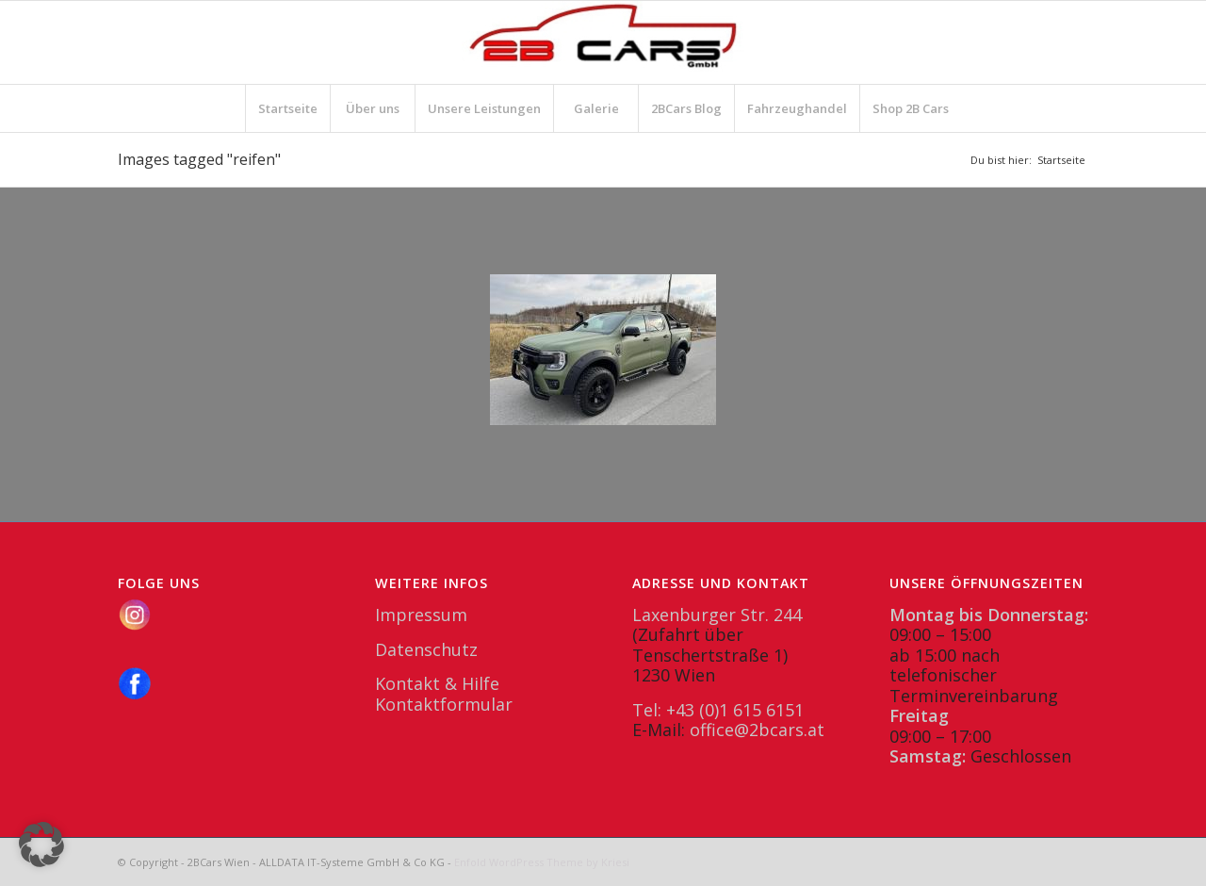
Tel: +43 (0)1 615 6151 (718, 709)
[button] (41, 844)
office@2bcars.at (757, 729)
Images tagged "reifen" (199, 159)
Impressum (421, 614)
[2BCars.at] (603, 42)
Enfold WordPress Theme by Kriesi (541, 862)
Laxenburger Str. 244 (717, 614)
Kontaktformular (444, 704)
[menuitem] (287, 108)
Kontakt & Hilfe (437, 683)
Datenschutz (426, 649)
